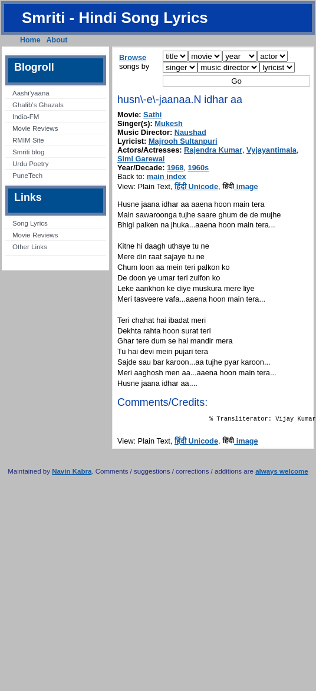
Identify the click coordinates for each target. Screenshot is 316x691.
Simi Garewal (140, 158)
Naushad (190, 132)
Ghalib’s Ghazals (38, 104)
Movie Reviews (35, 128)
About (57, 40)
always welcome (281, 473)
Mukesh (168, 123)
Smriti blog (28, 152)
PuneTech (27, 175)
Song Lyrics (30, 223)
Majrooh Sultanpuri (183, 141)
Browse (132, 57)
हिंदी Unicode (196, 186)
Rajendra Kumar (213, 150)
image (240, 186)
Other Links (29, 246)
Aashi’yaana (31, 93)
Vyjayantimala (271, 150)
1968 (175, 167)
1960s (198, 167)
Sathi (152, 114)
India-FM (25, 116)
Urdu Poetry (30, 163)
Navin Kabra (71, 473)
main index (166, 176)
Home (30, 40)
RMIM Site (28, 140)
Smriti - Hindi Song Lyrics (115, 17)
